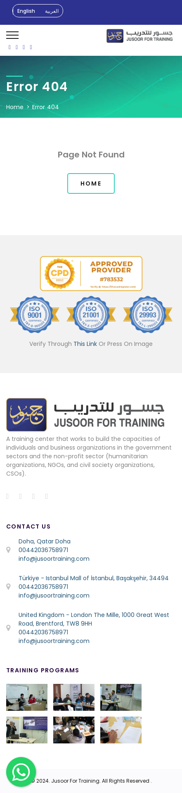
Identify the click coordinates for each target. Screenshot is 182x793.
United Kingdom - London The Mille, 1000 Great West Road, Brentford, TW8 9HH (94, 619)
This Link (85, 344)
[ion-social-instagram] (24, 47)
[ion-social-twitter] (17, 47)
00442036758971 (43, 550)
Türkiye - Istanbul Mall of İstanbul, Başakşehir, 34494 (94, 578)
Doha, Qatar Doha (45, 541)
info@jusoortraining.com (54, 559)
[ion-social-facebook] (10, 47)
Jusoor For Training (75, 780)
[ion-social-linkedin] (31, 47)
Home (15, 107)
